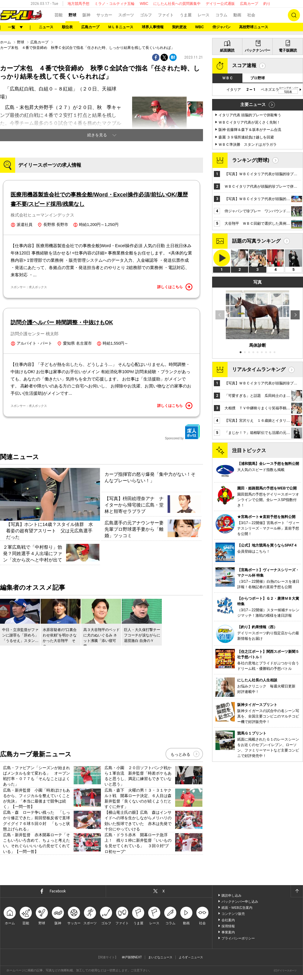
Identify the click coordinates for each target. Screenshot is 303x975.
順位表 (67, 27)
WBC (144, 4)
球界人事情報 (153, 27)
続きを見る (97, 135)
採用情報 (228, 926)
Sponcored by (182, 432)
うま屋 (185, 15)
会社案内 (228, 920)
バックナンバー (257, 50)
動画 (237, 15)
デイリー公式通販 (220, 4)
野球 (72, 15)
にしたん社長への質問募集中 (177, 4)
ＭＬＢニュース (120, 27)
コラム (221, 15)
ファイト (166, 15)
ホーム (5, 42)
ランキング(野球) (250, 160)
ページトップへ (297, 891)
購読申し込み (231, 895)
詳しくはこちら (174, 287)
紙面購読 (227, 50)
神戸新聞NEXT (132, 957)
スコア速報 (244, 65)
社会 (251, 15)
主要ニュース (253, 104)
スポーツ (126, 15)
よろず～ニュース (191, 957)
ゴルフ (146, 15)
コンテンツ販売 (233, 913)
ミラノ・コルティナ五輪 (115, 4)
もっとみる (180, 754)
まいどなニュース (160, 957)
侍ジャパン (221, 27)
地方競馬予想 (78, 4)
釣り (267, 4)
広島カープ (249, 4)
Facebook (58, 891)
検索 (294, 15)
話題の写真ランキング (256, 241)
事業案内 (228, 932)
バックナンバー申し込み (239, 901)
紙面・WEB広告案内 (236, 907)
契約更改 (179, 27)
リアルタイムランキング (258, 369)
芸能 (58, 15)
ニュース (46, 27)
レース (203, 15)
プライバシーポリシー (238, 938)
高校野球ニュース (253, 27)
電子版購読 (288, 50)
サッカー (104, 15)
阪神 (86, 15)
